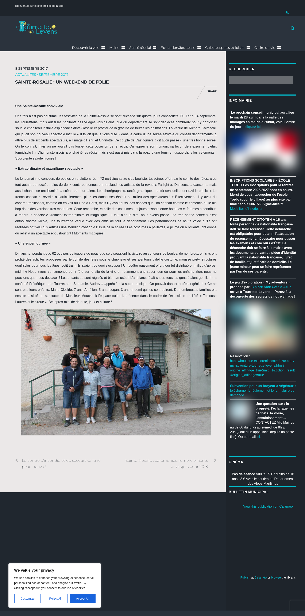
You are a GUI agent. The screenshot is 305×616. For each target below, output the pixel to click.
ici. (259, 437)
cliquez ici (252, 127)
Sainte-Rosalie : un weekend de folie (62, 82)
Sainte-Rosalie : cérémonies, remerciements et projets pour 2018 (171, 463)
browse (276, 577)
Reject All (55, 598)
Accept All (82, 598)
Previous (25, 372)
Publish (245, 577)
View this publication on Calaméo (268, 506)
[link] (270, 287)
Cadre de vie (264, 48)
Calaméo (261, 577)
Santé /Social (140, 48)
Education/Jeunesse (178, 48)
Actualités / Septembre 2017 (41, 75)
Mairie (114, 48)
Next (206, 372)
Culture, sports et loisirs (224, 48)
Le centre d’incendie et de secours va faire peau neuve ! (58, 463)
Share (212, 91)
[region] (54, 585)
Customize (28, 598)
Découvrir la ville (85, 48)
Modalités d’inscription (246, 208)
